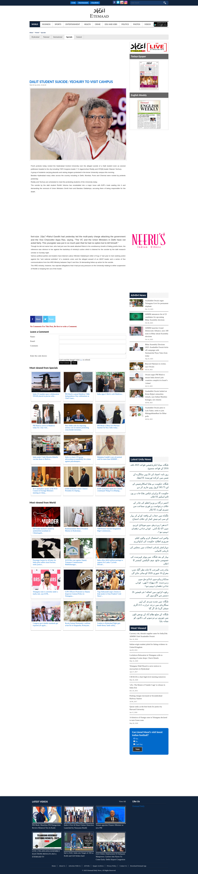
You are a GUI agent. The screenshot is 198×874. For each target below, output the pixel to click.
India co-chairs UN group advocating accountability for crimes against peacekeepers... (78, 459)
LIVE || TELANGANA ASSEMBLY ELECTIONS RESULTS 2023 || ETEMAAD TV (46, 854)
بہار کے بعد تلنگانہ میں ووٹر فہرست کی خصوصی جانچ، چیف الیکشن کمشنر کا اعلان (150, 560)
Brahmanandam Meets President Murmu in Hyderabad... (76, 530)
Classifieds (95, 3)
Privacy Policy (111, 866)
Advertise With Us (74, 866)
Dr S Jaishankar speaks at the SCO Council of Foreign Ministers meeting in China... (45, 491)
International (57, 37)
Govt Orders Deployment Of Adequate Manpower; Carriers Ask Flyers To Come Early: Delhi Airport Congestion (110, 857)
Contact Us (123, 866)
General (79, 37)
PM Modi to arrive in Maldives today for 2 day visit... (44, 427)
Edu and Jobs (111, 24)
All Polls (87, 866)
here (81, 360)
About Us (62, 866)
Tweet (51, 319)
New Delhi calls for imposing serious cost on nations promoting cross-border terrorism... (77, 428)
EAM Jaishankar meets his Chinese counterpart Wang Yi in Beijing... (109, 490)
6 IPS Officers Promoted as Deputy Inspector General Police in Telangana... (77, 594)
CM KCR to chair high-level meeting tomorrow (148, 677)
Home (31, 32)
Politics (125, 24)
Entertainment (73, 24)
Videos (147, 24)
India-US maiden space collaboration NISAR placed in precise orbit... (46, 395)
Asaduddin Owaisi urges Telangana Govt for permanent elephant (156, 303)
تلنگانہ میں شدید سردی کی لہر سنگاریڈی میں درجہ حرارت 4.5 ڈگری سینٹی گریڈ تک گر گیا (150, 605)
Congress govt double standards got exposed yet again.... (45, 624)
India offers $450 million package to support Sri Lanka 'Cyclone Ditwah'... (110, 562)
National (46, 37)
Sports (58, 24)
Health (87, 24)
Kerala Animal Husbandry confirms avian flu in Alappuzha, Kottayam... (77, 624)
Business (46, 24)
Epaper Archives (98, 866)
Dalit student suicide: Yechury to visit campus (71, 81)
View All (122, 801)
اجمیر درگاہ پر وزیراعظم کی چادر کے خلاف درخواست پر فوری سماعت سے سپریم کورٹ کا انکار (151, 506)
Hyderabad (35, 37)
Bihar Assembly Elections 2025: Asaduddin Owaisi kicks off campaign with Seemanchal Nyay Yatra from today (156, 350)
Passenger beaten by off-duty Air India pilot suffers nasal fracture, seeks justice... (44, 562)
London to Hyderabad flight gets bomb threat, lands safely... (108, 624)
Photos (136, 24)
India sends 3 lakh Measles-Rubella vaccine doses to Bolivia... (45, 458)
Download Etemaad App (138, 866)
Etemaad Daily (138, 806)
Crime (98, 24)
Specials (43, 32)
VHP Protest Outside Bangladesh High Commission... (109, 530)
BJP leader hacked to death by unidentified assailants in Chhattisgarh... (43, 531)
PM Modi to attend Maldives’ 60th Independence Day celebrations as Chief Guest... (77, 396)
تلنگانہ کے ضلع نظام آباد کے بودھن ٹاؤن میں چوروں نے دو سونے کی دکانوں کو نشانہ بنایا (150, 617)
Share (38, 319)
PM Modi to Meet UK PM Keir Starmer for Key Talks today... (108, 427)
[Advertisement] (50, 13)
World (35, 24)
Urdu (73, 3)
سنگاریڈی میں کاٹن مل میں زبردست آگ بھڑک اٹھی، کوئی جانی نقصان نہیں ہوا (152, 582)
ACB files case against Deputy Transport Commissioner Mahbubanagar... (76, 562)
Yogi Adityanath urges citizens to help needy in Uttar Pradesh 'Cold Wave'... (109, 594)
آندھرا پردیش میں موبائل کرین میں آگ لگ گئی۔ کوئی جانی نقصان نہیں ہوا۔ (150, 528)
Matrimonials (83, 3)
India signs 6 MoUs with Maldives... (110, 394)
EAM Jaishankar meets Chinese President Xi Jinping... (76, 490)
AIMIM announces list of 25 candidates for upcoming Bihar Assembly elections (156, 317)
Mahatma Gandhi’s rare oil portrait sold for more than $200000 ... (109, 458)
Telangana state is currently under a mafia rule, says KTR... (45, 593)
